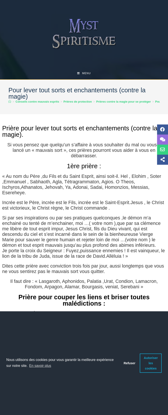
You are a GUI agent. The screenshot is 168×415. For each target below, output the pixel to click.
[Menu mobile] (84, 73)
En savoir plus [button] (40, 366)
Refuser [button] (129, 363)
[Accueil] (9, 101)
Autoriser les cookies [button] (151, 363)
